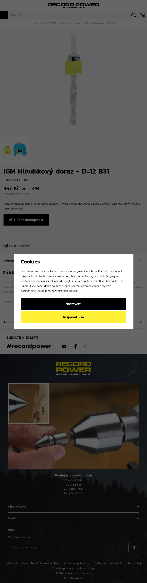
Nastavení (73, 303)
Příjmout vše (73, 317)
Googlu (66, 281)
